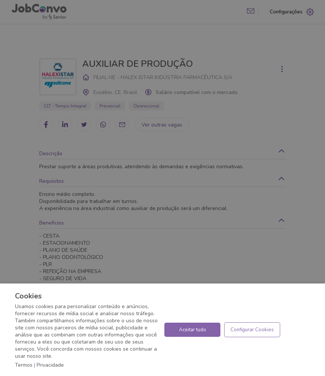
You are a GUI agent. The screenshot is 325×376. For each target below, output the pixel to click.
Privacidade (50, 365)
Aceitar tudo (192, 329)
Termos (23, 365)
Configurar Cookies (252, 329)
